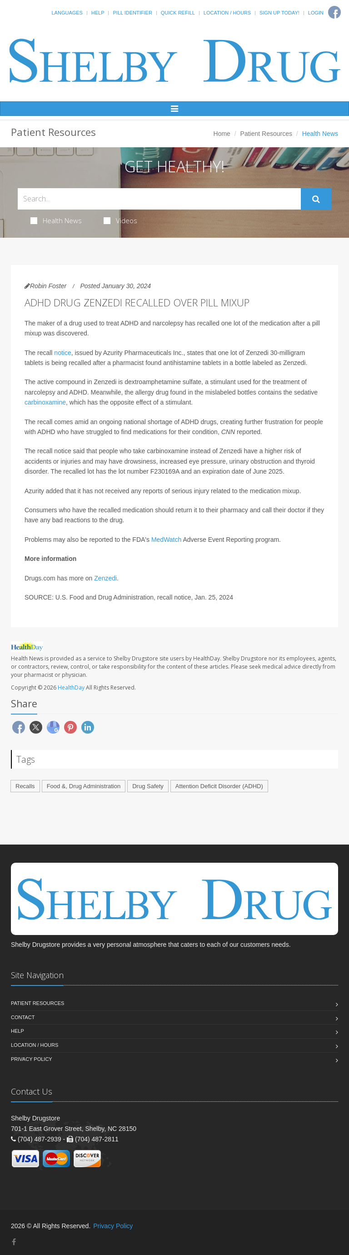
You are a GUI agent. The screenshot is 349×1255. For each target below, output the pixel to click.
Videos (120, 220)
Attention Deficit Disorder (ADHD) (219, 786)
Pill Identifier (132, 12)
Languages (66, 12)
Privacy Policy (31, 1059)
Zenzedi (105, 578)
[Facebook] (14, 1242)
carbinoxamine (45, 402)
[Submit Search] (316, 199)
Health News (56, 220)
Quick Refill (178, 12)
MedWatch (166, 539)
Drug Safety (148, 786)
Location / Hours (227, 12)
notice (62, 352)
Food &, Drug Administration (84, 786)
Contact (23, 1017)
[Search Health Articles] (159, 199)
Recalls (25, 786)
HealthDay (71, 687)
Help (98, 12)
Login (316, 12)
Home (222, 133)
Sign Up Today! (279, 12)
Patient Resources (266, 133)
